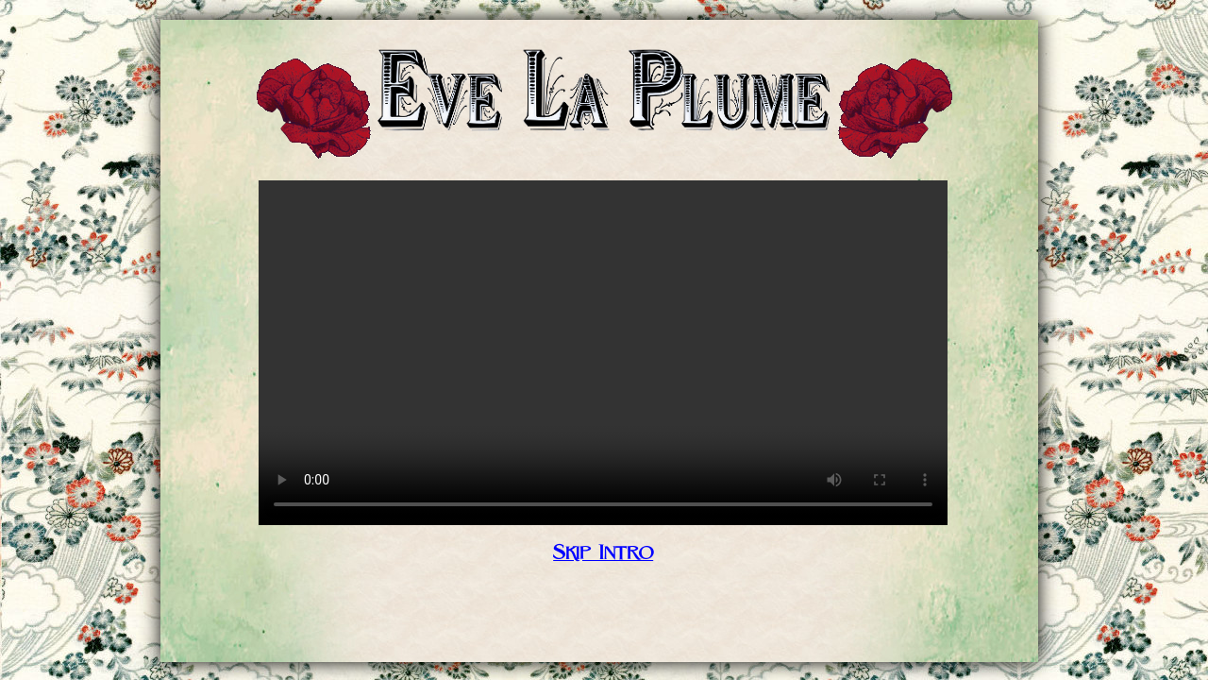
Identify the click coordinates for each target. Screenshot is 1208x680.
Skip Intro (603, 553)
